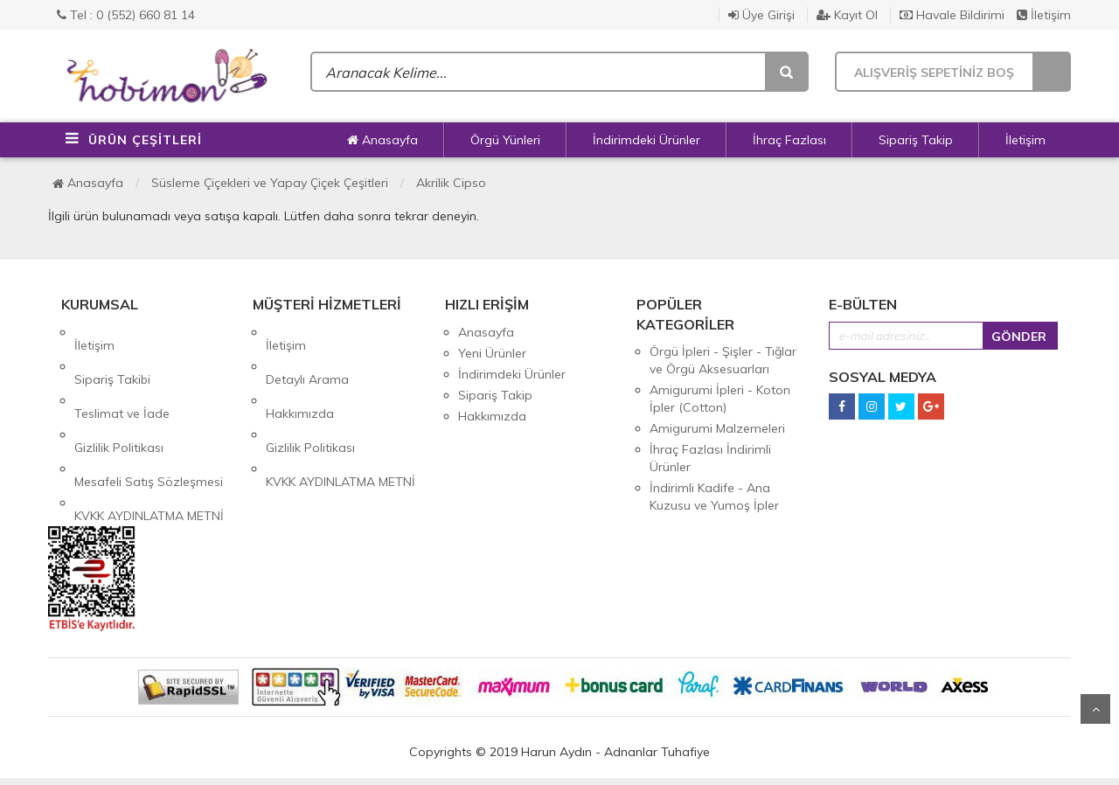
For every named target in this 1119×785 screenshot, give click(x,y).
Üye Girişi (761, 15)
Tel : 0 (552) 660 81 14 (126, 15)
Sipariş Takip (916, 140)
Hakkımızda (300, 374)
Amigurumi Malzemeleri (717, 428)
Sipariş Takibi (112, 353)
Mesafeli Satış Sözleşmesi (148, 416)
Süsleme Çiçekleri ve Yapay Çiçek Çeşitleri (269, 183)
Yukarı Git (1095, 709)
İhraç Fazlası (789, 140)
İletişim (1044, 15)
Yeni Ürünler (492, 353)
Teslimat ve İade (122, 374)
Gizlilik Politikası (118, 395)
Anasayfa (382, 140)
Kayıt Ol (847, 15)
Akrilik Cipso (451, 183)
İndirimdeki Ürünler (646, 140)
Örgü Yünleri (505, 140)
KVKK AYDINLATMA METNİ (149, 437)
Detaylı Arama (307, 353)
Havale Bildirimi (952, 15)
